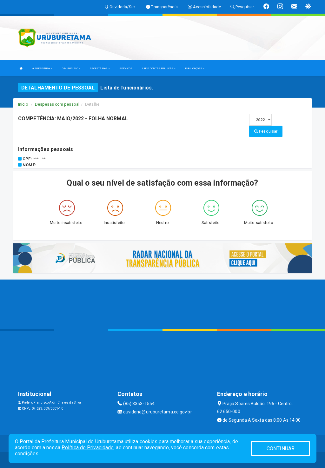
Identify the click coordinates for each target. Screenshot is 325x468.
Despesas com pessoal (57, 104)
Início (23, 104)
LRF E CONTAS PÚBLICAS (159, 68)
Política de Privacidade (88, 448)
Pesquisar (265, 131)
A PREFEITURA (42, 68)
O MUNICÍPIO (71, 68)
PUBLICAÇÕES (194, 68)
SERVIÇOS (125, 68)
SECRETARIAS (100, 68)
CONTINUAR (281, 448)
